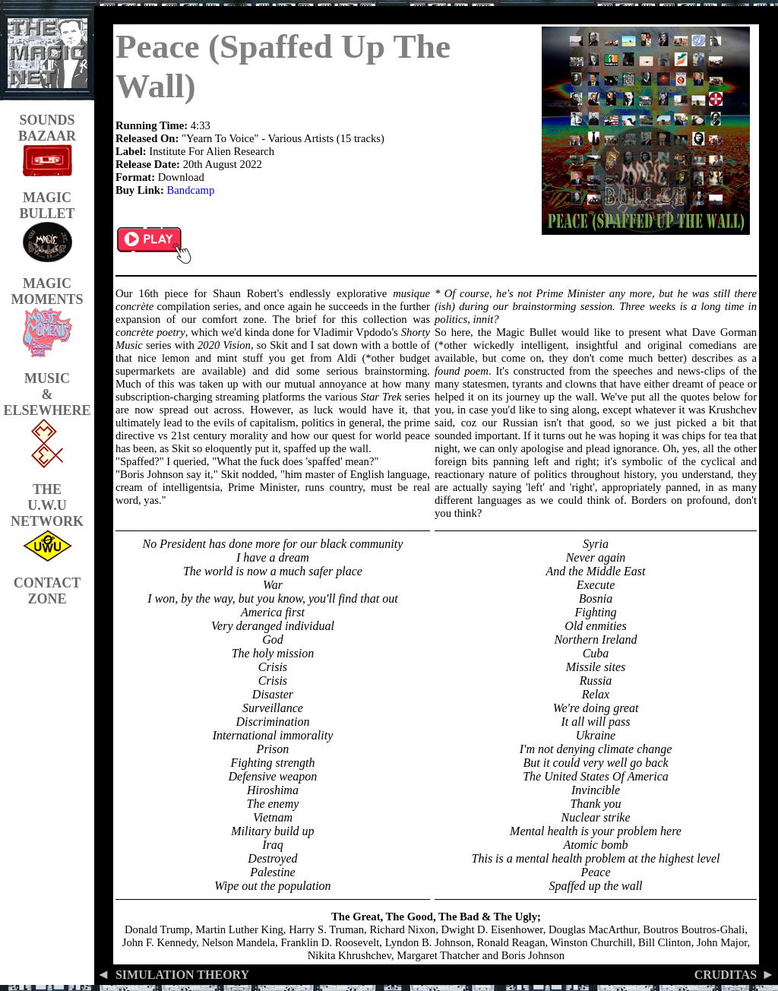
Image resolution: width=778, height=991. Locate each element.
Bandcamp (191, 190)
